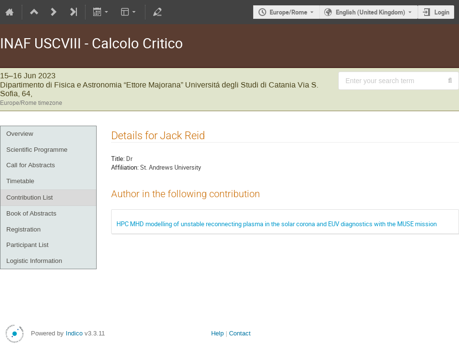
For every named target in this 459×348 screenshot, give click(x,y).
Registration (23, 229)
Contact (240, 333)
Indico (74, 333)
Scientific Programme (37, 149)
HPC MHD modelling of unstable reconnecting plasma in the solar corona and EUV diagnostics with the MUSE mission (276, 223)
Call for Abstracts (30, 165)
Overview (19, 133)
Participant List (27, 244)
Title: (118, 158)
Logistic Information (34, 260)
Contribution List (29, 197)
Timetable (20, 181)
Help (217, 333)
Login (441, 12)
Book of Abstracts (31, 213)
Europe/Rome (288, 12)
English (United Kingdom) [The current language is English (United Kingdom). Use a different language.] (370, 12)
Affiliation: (125, 167)
